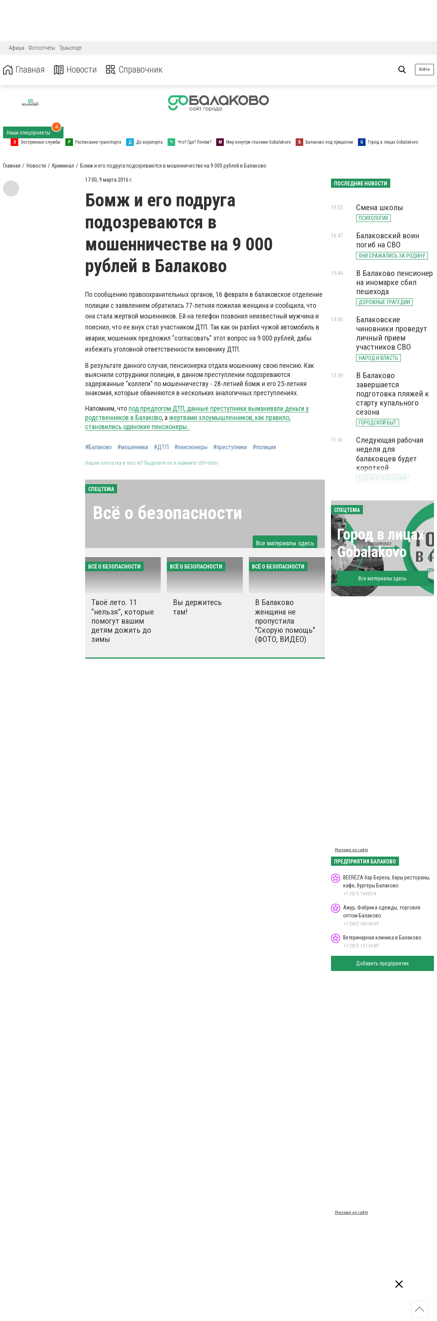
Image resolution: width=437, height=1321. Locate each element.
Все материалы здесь (285, 543)
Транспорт (70, 48)
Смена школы (379, 207)
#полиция (264, 447)
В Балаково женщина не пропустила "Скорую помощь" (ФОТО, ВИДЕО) (285, 621)
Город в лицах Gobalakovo (380, 543)
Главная (24, 70)
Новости (75, 70)
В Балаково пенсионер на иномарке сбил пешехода (394, 282)
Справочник (134, 70)
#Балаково (98, 447)
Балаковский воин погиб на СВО (387, 240)
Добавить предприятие (382, 963)
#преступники (230, 447)
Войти (424, 69)
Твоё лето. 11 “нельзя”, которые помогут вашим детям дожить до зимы (122, 621)
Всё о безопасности (167, 513)
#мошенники (132, 447)
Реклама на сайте (351, 849)
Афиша (16, 48)
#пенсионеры (190, 447)
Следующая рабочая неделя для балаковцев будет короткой (389, 454)
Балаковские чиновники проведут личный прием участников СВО (391, 333)
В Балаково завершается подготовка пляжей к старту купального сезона (392, 394)
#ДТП (161, 447)
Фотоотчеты (41, 48)
